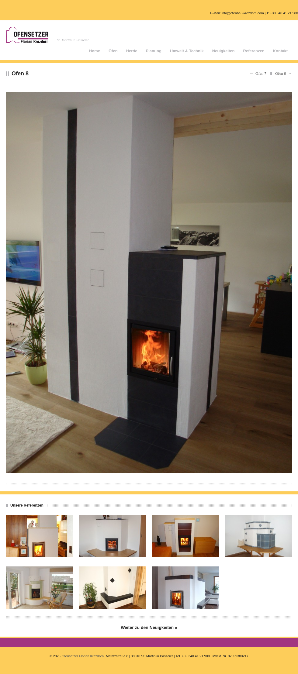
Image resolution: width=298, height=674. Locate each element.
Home (94, 51)
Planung (153, 51)
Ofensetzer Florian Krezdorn (83, 656)
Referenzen (254, 51)
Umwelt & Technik (187, 51)
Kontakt (280, 51)
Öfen (113, 51)
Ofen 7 (260, 73)
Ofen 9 (280, 73)
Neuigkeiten (223, 51)
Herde (131, 51)
